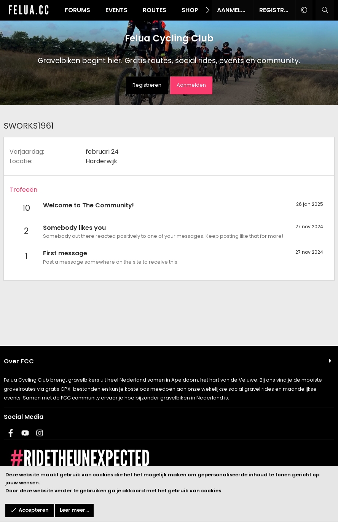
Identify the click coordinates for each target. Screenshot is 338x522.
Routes (154, 10)
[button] (303, 10)
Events (116, 10)
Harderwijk (101, 161)
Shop (190, 10)
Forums (77, 10)
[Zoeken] (325, 10)
